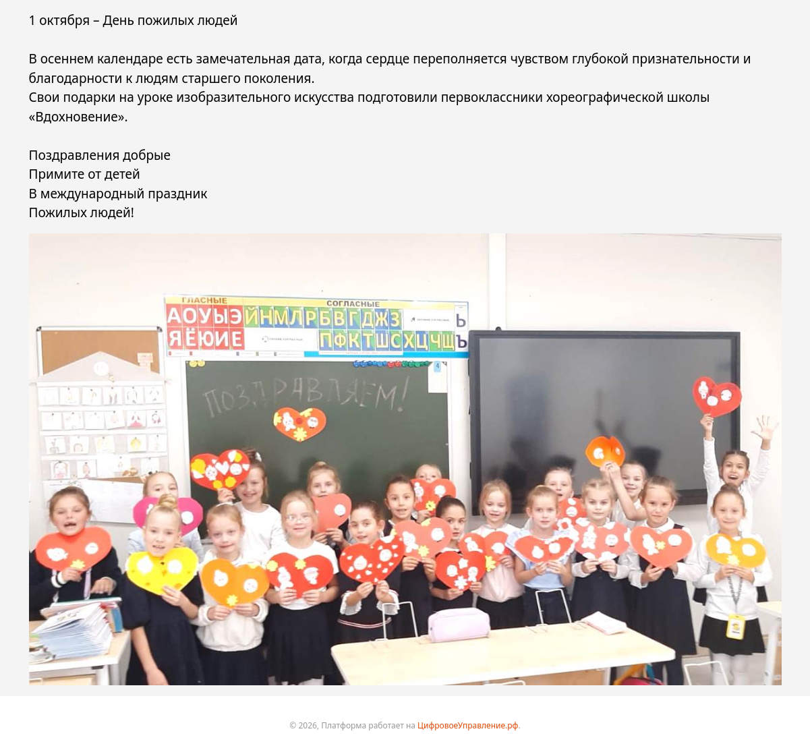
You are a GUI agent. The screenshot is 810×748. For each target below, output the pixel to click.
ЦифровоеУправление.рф (467, 725)
